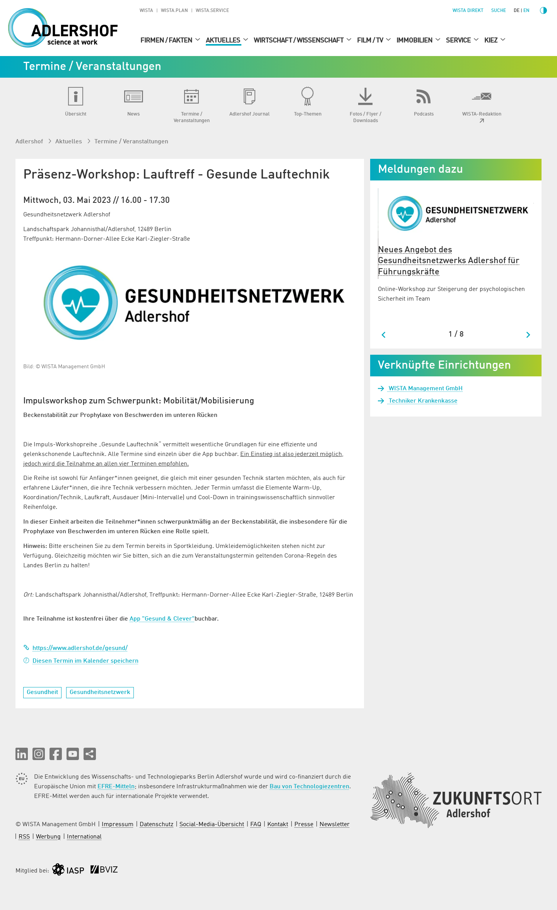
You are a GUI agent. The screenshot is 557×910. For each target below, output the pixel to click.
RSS (24, 837)
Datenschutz (156, 825)
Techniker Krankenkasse (422, 401)
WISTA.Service (212, 11)
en (526, 11)
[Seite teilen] (89, 753)
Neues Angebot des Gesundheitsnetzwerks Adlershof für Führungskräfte (448, 261)
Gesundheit (42, 692)
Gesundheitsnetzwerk (100, 692)
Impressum (117, 825)
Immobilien (415, 40)
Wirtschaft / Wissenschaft (299, 40)
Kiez (491, 40)
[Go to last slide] (384, 335)
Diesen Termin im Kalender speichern (80, 661)
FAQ (255, 825)
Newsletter (335, 825)
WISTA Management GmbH (425, 389)
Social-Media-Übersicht (211, 825)
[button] (21, 753)
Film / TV (370, 40)
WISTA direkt (468, 11)
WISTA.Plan (174, 11)
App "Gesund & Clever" (162, 619)
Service (459, 40)
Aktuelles (223, 40)
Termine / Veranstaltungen (131, 142)
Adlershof (29, 142)
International (84, 837)
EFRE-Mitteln (116, 787)
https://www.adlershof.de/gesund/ (75, 648)
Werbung (48, 837)
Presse (303, 825)
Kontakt (277, 825)
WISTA (146, 11)
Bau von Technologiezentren (309, 787)
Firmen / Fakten (166, 40)
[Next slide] (528, 335)
